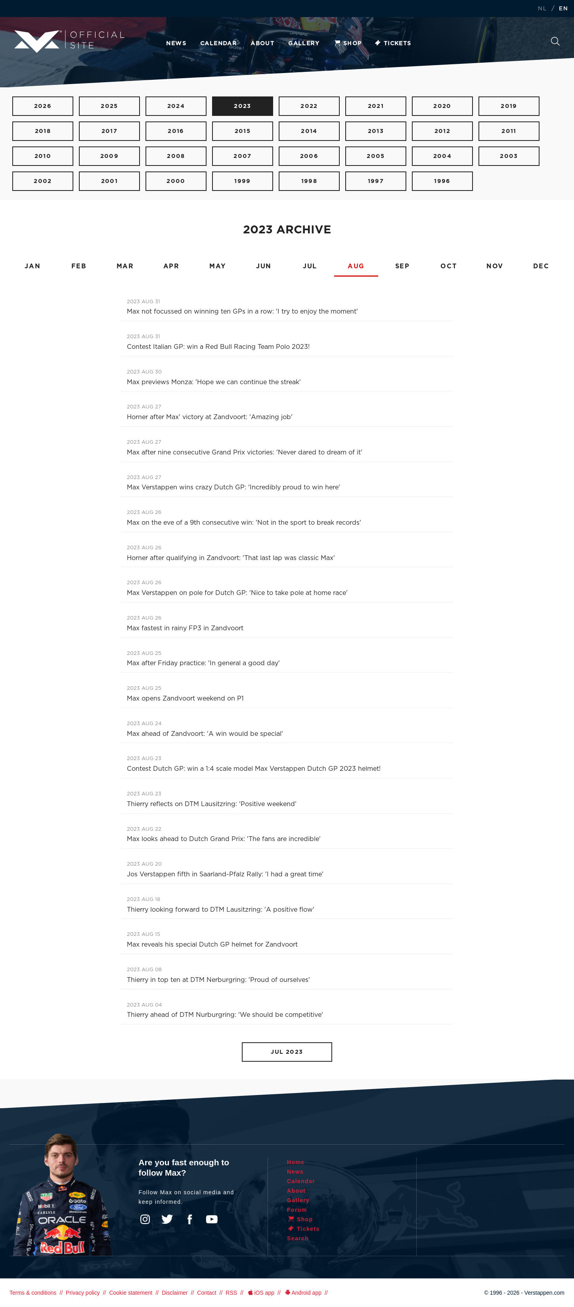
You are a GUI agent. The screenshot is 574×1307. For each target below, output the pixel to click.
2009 (109, 156)
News (176, 43)
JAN (32, 266)
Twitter (167, 1219)
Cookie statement (130, 1293)
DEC (541, 266)
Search (555, 41)
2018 (43, 131)
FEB (79, 266)
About (262, 43)
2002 (43, 181)
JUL (310, 266)
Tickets (392, 43)
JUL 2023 (287, 1052)
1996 (442, 181)
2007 (242, 156)
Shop (347, 43)
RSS (231, 1293)
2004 (442, 156)
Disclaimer (175, 1293)
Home (296, 1162)
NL (542, 9)
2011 (509, 131)
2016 (176, 131)
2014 (309, 131)
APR (171, 266)
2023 (242, 106)
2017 (109, 131)
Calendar (218, 43)
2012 (442, 131)
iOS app (260, 1293)
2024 (176, 106)
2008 (176, 156)
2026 (43, 106)
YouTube (211, 1219)
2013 (376, 131)
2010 (43, 156)
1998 (309, 181)
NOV (494, 266)
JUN (264, 266)
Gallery (304, 43)
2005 (376, 156)
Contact (206, 1293)
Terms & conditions (33, 1293)
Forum (297, 1210)
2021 (376, 106)
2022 (309, 106)
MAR (125, 266)
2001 (109, 181)
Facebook (189, 1219)
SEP (402, 266)
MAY (217, 266)
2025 (109, 106)
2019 (509, 106)
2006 (309, 156)
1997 (376, 181)
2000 (176, 181)
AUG (356, 266)
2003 (509, 156)
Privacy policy (83, 1293)
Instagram (145, 1219)
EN (563, 9)
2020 (442, 106)
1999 (242, 181)
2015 (243, 131)
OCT (448, 266)
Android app (302, 1293)
